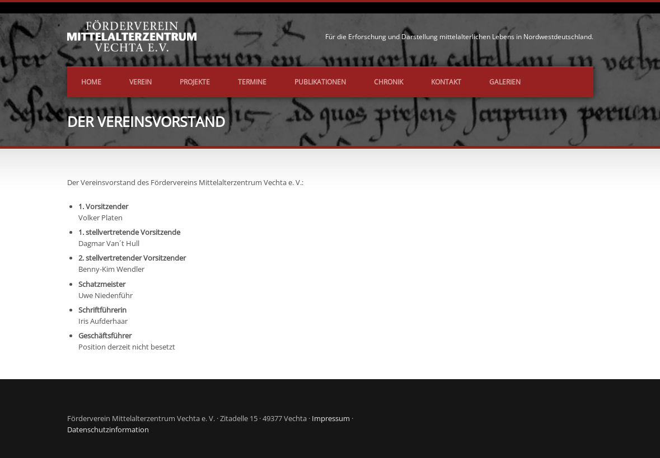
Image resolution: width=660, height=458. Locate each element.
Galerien (505, 82)
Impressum (331, 418)
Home (91, 82)
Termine (252, 82)
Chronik (388, 82)
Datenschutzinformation (108, 429)
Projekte (195, 82)
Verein (140, 82)
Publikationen (320, 82)
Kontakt (446, 82)
